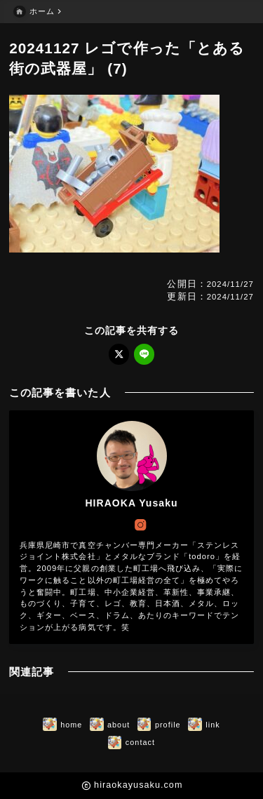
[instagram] (140, 524)
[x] (119, 354)
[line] (144, 354)
